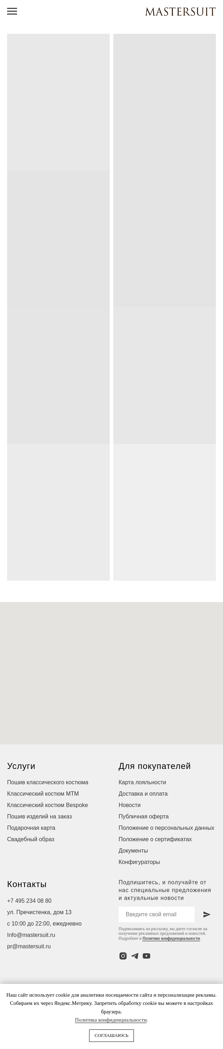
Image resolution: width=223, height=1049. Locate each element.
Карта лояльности (142, 782)
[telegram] (134, 956)
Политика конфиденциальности (111, 1020)
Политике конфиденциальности (171, 938)
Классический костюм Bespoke (47, 805)
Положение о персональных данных (166, 828)
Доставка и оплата (143, 794)
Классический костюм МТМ (43, 794)
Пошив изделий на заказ (39, 816)
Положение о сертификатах (155, 839)
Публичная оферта (144, 816)
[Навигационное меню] (12, 11)
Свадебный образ (30, 839)
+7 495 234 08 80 (29, 901)
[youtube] (146, 956)
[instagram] (123, 956)
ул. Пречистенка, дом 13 (39, 912)
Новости (130, 805)
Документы (133, 851)
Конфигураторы (139, 862)
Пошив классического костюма (47, 782)
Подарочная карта (31, 828)
